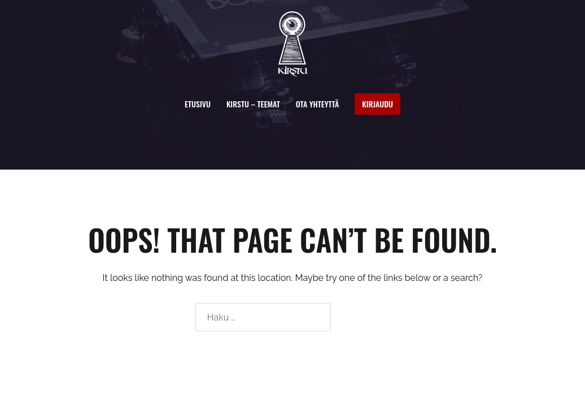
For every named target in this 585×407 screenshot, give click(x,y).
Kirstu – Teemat (253, 104)
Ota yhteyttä (317, 104)
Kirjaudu (377, 104)
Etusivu (198, 104)
